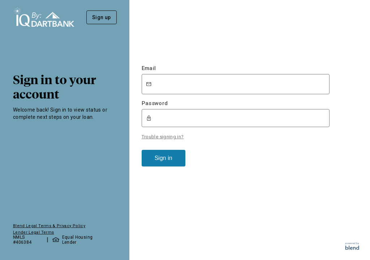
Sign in (163, 158)
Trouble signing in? (163, 136)
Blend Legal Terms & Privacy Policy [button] (49, 226)
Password (155, 103)
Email (149, 68)
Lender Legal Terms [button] (33, 232)
